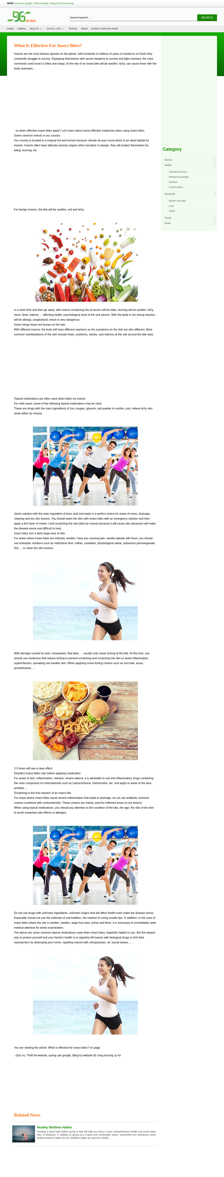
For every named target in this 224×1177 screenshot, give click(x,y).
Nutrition (173, 182)
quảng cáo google (59, 1055)
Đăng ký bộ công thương (62, 3)
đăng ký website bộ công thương (92, 1055)
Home (10, 28)
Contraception (176, 187)
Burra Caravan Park (104, 28)
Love (171, 206)
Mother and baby (177, 200)
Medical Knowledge (179, 177)
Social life (54, 28)
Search (207, 17)
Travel (73, 28)
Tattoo (172, 211)
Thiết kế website (41, 3)
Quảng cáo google (23, 3)
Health (34, 28)
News (84, 28)
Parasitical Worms (178, 171)
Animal (21, 28)
